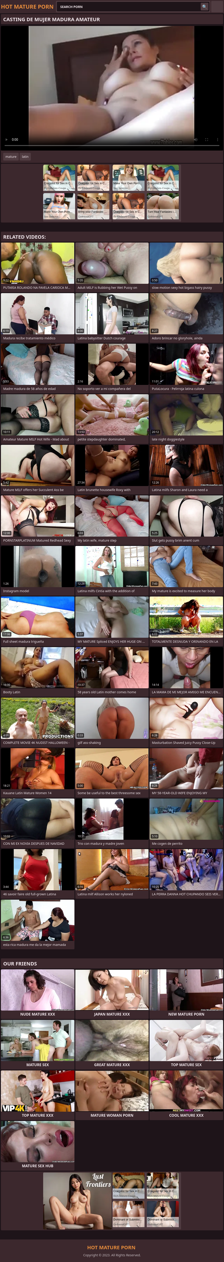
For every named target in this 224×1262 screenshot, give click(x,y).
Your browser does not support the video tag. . (112, 88)
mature (10, 156)
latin (25, 156)
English (217, 6)
